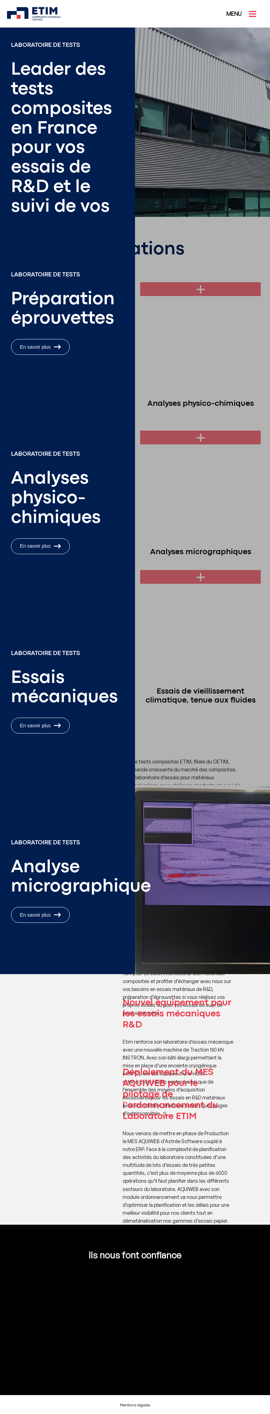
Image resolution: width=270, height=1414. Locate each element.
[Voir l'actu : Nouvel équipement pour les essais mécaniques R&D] (135, 1061)
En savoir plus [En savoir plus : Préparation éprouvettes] (40, 347)
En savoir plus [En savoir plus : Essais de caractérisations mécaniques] (40, 725)
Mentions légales (135, 1405)
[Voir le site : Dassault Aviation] (101, 1285)
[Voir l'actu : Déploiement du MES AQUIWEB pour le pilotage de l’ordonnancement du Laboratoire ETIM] (135, 1158)
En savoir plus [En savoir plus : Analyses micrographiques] (40, 914)
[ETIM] (26, 13)
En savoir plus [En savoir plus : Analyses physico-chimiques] (40, 546)
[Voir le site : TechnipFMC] (169, 1285)
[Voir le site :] (101, 1312)
